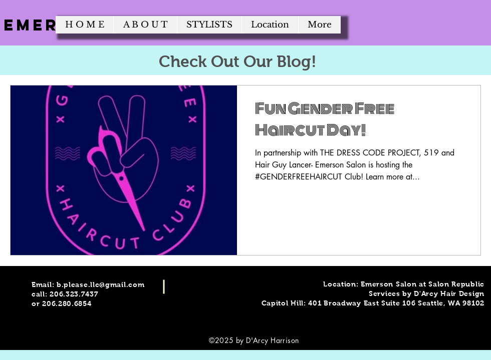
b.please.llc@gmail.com (100, 284)
